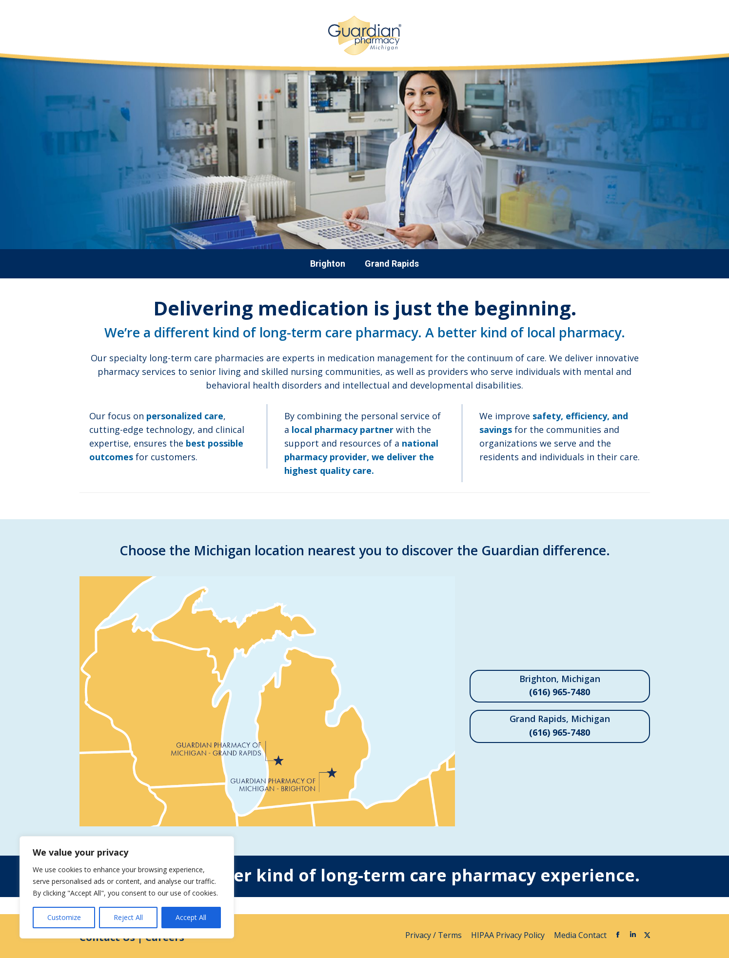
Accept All (191, 917)
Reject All (128, 917)
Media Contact (580, 935)
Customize (64, 917)
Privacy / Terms (434, 935)
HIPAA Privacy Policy (509, 935)
